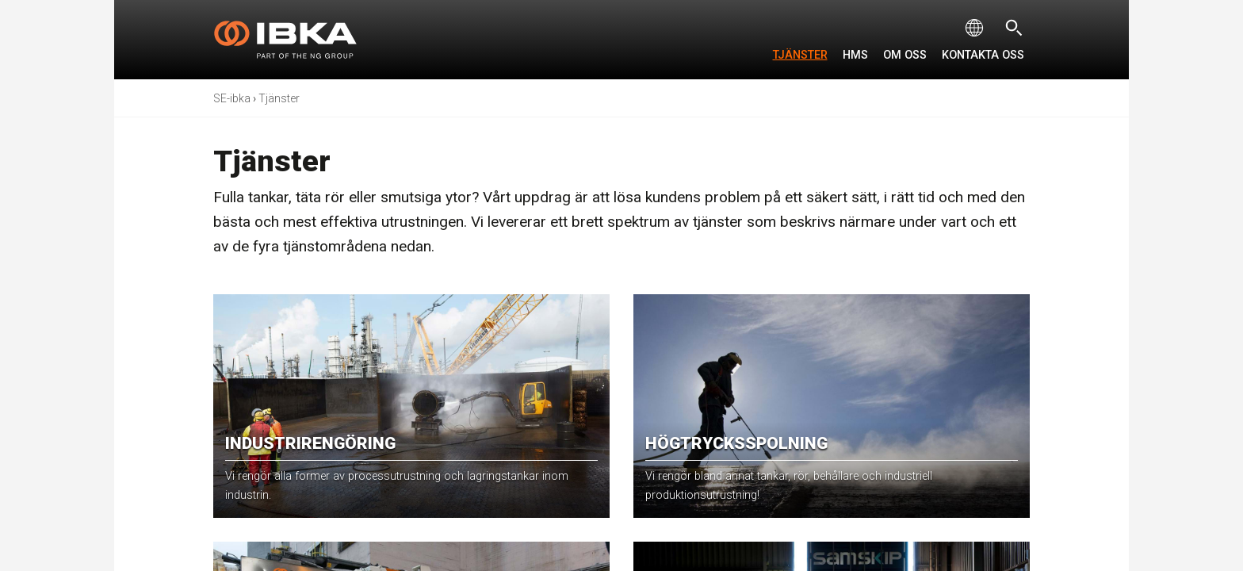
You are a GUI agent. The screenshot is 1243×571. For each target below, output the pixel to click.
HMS (855, 55)
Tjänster (800, 55)
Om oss (905, 55)
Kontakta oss (983, 55)
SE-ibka (232, 98)
